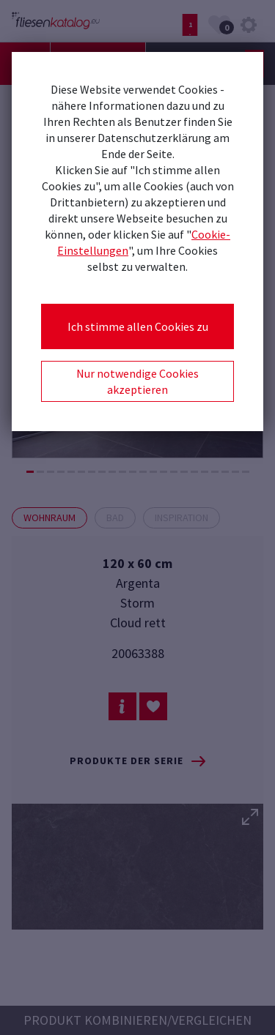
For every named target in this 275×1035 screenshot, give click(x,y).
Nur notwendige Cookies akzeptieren (137, 381)
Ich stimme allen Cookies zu (137, 326)
